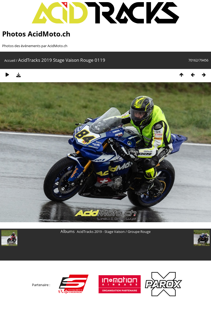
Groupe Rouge (139, 231)
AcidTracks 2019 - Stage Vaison (101, 231)
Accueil (9, 60)
